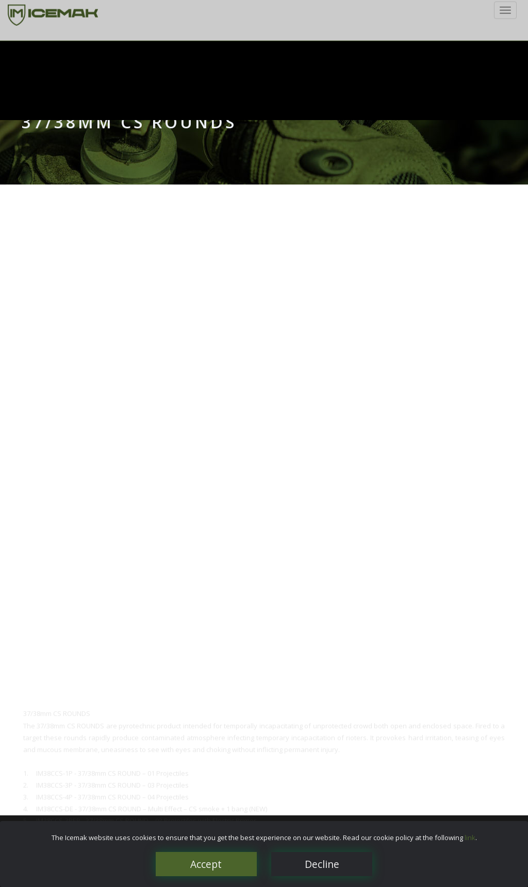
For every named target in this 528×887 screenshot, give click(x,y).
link (470, 837)
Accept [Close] (206, 864)
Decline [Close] (322, 864)
